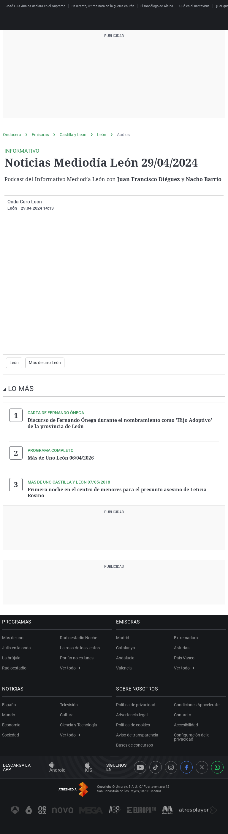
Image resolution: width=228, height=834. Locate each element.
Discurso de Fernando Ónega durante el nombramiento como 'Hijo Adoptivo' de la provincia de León (120, 423)
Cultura (67, 714)
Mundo (9, 714)
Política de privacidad (136, 703)
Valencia (125, 667)
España (10, 703)
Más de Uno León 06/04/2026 (61, 457)
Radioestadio (15, 667)
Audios (123, 134)
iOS (88, 767)
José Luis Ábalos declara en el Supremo (35, 6)
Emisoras (40, 134)
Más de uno (13, 636)
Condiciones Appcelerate (196, 703)
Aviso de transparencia (138, 734)
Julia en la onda (17, 647)
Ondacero (12, 134)
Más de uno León (45, 363)
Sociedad (11, 734)
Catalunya (126, 647)
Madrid (123, 636)
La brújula (12, 657)
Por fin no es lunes (77, 657)
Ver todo (70, 667)
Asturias (181, 647)
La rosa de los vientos (80, 647)
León (101, 134)
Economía (12, 724)
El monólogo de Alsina (156, 6)
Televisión (69, 703)
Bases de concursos (135, 744)
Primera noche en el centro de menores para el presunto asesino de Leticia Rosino (117, 492)
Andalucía (126, 657)
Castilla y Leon (73, 134)
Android (57, 767)
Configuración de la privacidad (192, 736)
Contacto (182, 714)
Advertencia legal (132, 714)
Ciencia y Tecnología (78, 724)
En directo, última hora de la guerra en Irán (103, 6)
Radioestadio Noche (78, 636)
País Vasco (184, 657)
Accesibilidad (186, 724)
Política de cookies (134, 724)
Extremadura (186, 636)
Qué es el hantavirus (194, 6)
